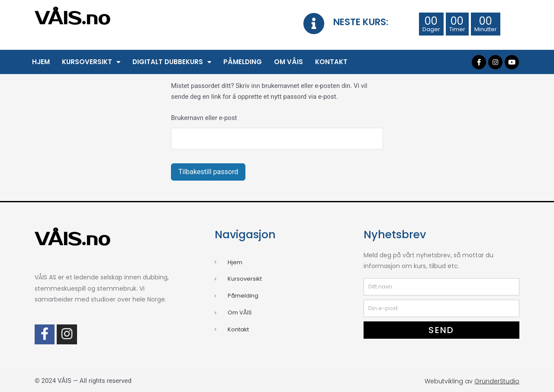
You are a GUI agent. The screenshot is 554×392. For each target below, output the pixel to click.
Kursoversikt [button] (91, 62)
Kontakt (331, 61)
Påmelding (242, 61)
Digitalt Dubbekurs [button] (171, 62)
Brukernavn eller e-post (204, 118)
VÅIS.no (72, 18)
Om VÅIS (288, 61)
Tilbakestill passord (208, 172)
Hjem (41, 61)
